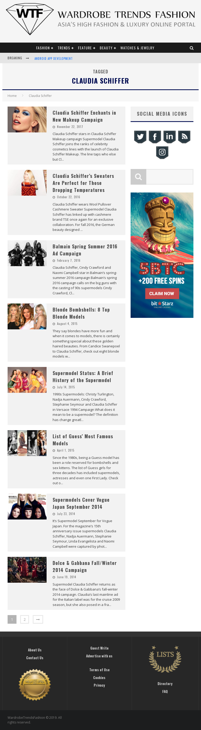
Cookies (99, 677)
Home (12, 96)
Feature (85, 47)
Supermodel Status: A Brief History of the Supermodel (83, 376)
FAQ (165, 691)
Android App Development (54, 58)
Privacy (99, 685)
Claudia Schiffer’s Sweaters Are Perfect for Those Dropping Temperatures (83, 182)
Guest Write (99, 648)
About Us (35, 649)
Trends (64, 47)
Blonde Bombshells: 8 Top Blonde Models (81, 313)
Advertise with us (99, 655)
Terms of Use (99, 669)
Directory (165, 683)
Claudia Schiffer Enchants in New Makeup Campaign (84, 116)
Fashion (43, 47)
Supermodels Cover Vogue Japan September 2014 (81, 503)
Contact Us (34, 657)
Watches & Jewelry (137, 47)
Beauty (106, 47)
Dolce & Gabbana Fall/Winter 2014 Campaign (85, 566)
